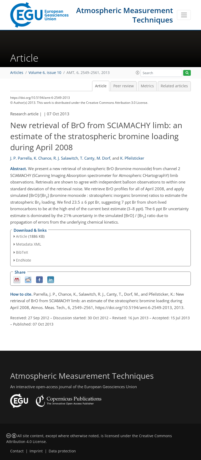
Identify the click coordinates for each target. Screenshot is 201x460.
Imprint (36, 451)
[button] (137, 72)
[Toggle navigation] (184, 15)
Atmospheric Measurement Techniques (124, 15)
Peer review (123, 86)
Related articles (174, 86)
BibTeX (22, 252)
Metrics (147, 86)
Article (101, 86)
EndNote (23, 260)
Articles (16, 72)
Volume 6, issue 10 (45, 72)
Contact (17, 451)
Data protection (62, 451)
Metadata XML (28, 244)
